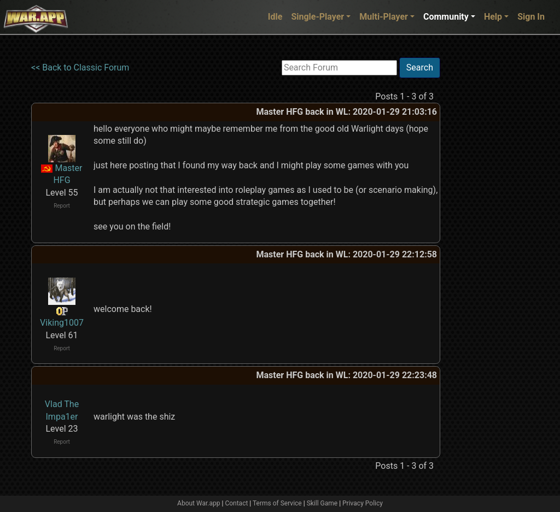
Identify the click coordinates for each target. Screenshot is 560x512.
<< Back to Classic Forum (80, 67)
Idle (275, 16)
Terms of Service (277, 503)
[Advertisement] (485, 221)
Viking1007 (62, 322)
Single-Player (317, 16)
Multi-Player (383, 16)
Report (62, 206)
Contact (236, 503)
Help (493, 16)
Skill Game (322, 503)
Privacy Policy (362, 503)
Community (446, 16)
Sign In (531, 16)
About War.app (198, 503)
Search (419, 67)
